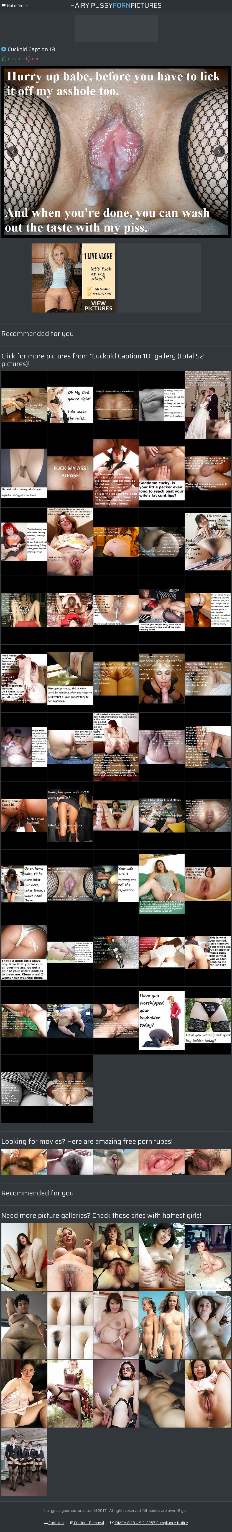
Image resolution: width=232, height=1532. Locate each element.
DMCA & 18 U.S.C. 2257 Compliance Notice (149, 1523)
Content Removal (87, 1523)
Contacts (54, 1523)
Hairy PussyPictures (116, 5)
